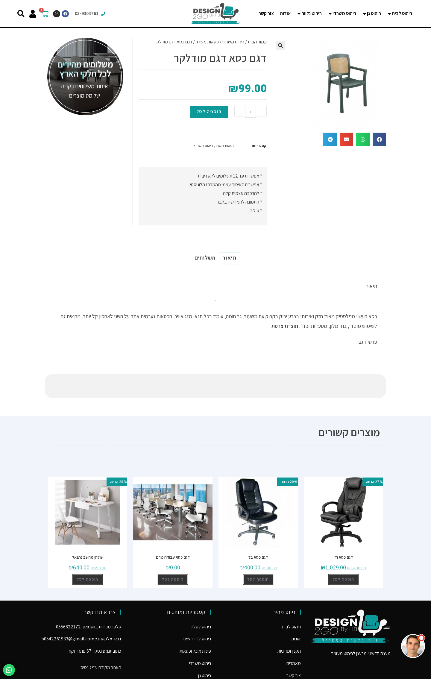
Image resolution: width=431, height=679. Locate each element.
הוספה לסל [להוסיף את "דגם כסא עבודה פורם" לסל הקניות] (173, 555)
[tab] (399, 13)
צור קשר (293, 651)
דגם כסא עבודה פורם (173, 533)
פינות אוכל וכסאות (195, 627)
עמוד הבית (257, 42)
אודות (296, 615)
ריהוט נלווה (201, 664)
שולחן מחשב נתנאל (87, 533)
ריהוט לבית (291, 603)
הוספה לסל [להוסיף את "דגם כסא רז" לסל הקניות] (343, 555)
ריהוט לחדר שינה (196, 615)
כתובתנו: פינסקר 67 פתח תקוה (94, 627)
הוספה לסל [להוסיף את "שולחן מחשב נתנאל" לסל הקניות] (87, 555)
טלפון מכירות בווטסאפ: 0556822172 (88, 603)
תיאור (229, 258)
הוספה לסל (209, 111)
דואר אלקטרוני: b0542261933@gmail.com (81, 615)
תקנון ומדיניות (289, 627)
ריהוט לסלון (201, 603)
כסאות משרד (207, 42)
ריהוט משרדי (233, 42)
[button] (21, 14)
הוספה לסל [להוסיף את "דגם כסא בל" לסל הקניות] (258, 555)
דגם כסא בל (258, 533)
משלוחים (205, 258)
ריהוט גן (204, 651)
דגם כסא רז (343, 533)
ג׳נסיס (86, 643)
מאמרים (293, 639)
